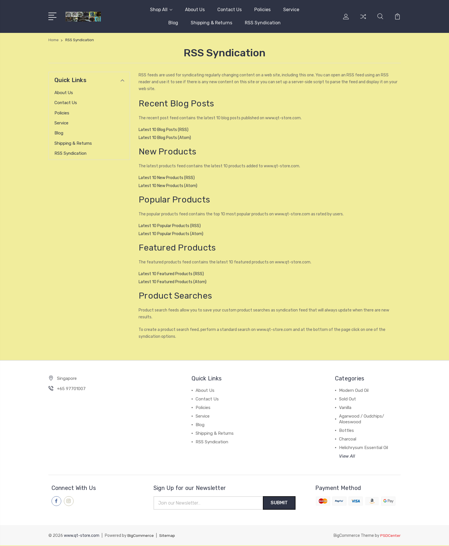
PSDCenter (390, 536)
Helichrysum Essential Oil (363, 447)
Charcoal (347, 439)
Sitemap (167, 536)
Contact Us (229, 9)
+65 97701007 (71, 388)
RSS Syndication (263, 22)
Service (291, 9)
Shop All (161, 9)
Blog (173, 22)
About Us (195, 9)
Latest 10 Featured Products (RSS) (171, 273)
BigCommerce (140, 536)
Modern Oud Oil (354, 390)
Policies (262, 9)
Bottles (346, 430)
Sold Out (347, 399)
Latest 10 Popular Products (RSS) (170, 225)
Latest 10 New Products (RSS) (167, 177)
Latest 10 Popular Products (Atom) (171, 233)
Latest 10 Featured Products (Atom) (172, 281)
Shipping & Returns (211, 22)
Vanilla (345, 407)
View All (347, 456)
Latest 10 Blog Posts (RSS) (163, 129)
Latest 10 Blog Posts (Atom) (165, 137)
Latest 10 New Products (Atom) (168, 185)
